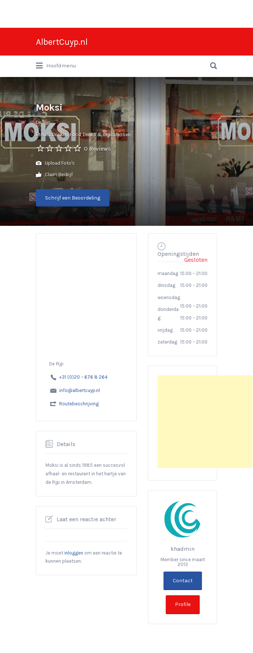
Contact (183, 580)
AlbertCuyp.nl (62, 42)
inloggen (73, 553)
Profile (182, 604)
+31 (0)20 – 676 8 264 (83, 377)
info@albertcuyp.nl (79, 390)
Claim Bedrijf (54, 175)
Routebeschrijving (79, 403)
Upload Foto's (55, 163)
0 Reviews (97, 148)
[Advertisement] (205, 421)
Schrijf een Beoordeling (72, 198)
